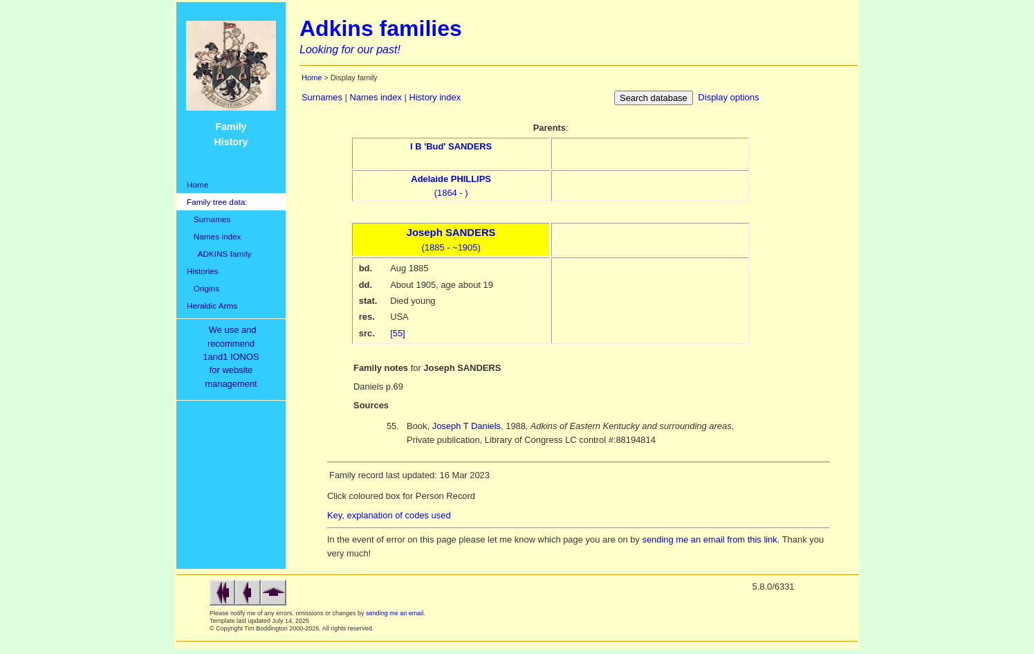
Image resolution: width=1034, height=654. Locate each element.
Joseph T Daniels (466, 426)
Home (197, 184)
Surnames (208, 219)
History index (435, 97)
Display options (728, 97)
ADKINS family (219, 253)
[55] (397, 333)
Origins (203, 288)
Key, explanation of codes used (389, 515)
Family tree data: (217, 201)
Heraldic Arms (212, 305)
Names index (214, 236)
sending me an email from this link (709, 539)
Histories (203, 270)
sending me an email (394, 613)
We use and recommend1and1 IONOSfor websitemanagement (233, 357)
